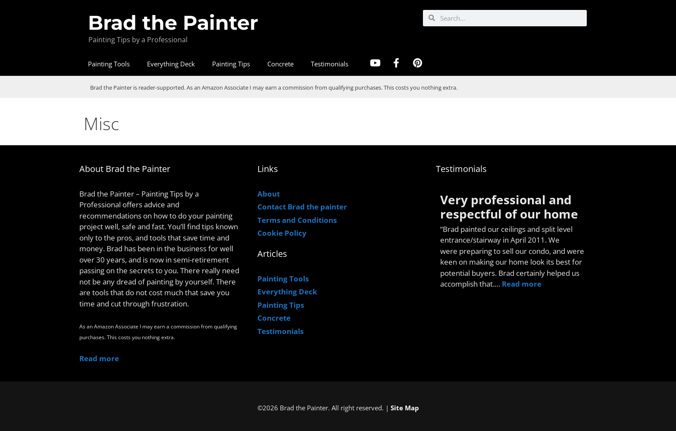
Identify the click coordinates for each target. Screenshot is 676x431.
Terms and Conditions (297, 220)
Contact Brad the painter (302, 207)
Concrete (280, 63)
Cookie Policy (282, 233)
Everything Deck (171, 63)
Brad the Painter (173, 22)
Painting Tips (231, 63)
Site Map (405, 407)
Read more (99, 358)
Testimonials (329, 63)
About (268, 194)
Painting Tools (109, 63)
